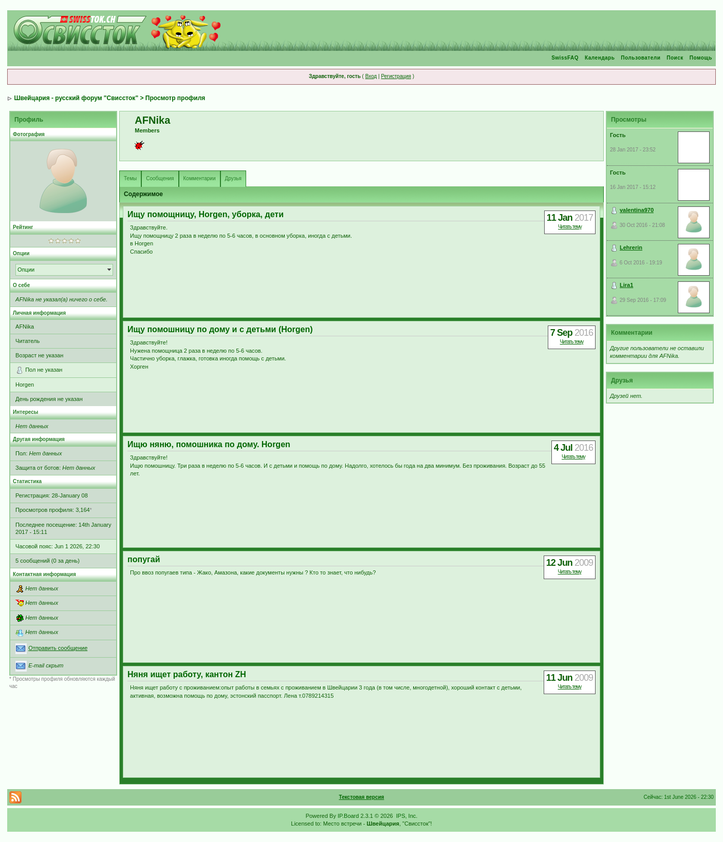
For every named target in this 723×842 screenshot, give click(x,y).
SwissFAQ (565, 58)
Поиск (674, 58)
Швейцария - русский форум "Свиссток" (76, 98)
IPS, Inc (406, 816)
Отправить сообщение (57, 648)
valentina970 (637, 210)
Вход (371, 76)
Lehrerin (631, 247)
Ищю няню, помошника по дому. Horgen (208, 444)
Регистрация (396, 76)
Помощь (701, 58)
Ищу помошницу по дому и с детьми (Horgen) (219, 329)
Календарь (600, 58)
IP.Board (348, 816)
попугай (143, 559)
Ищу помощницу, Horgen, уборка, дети (205, 214)
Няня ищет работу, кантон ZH (186, 674)
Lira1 (626, 285)
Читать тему (570, 226)
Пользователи (640, 58)
